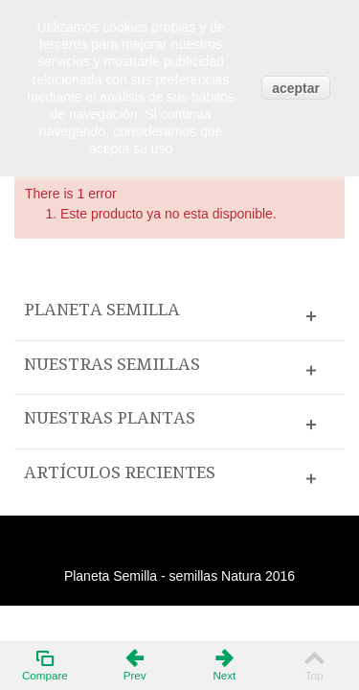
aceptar (296, 88)
